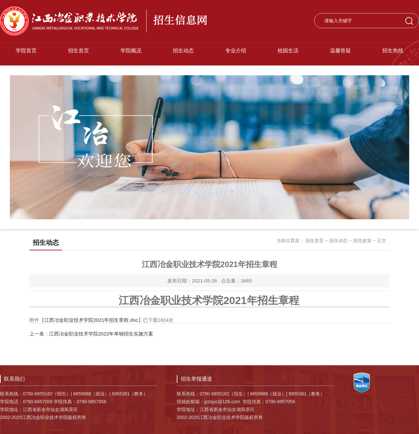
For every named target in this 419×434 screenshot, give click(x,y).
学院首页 (26, 50)
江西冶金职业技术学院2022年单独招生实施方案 (101, 333)
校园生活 (288, 50)
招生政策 (362, 240)
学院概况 (130, 50)
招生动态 (183, 50)
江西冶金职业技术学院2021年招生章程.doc (91, 320)
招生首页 (78, 50)
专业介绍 (235, 50)
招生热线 (392, 50)
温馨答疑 (340, 50)
